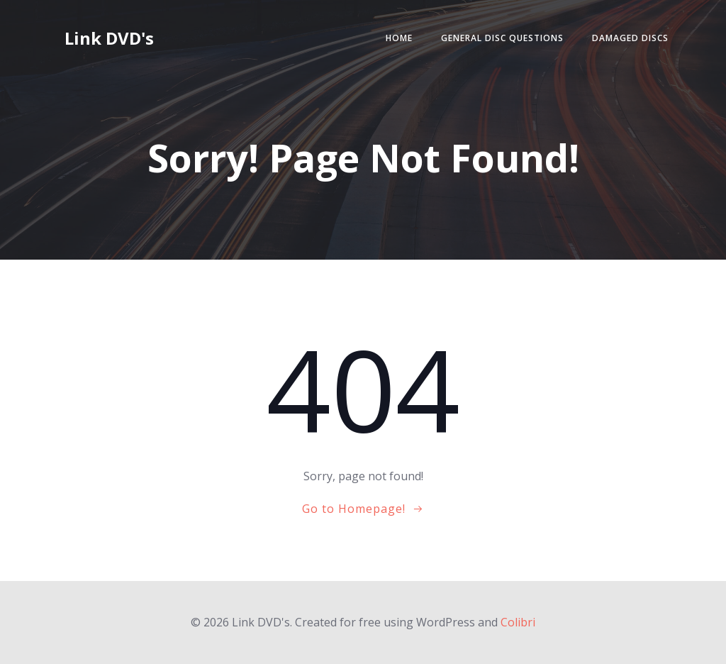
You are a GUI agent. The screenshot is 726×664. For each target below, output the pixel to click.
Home (399, 38)
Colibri (518, 622)
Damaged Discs (630, 38)
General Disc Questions (502, 38)
